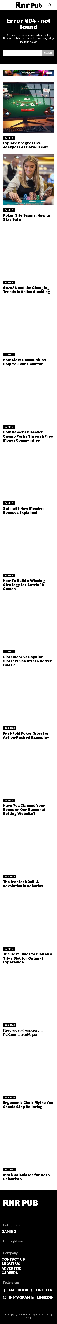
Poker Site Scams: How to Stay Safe (26, 217)
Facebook (18, 1290)
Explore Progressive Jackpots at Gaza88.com (25, 145)
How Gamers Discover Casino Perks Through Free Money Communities (28, 436)
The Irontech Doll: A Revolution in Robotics (23, 884)
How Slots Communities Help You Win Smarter (24, 362)
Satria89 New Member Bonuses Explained (24, 510)
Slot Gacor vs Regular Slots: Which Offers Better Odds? (27, 661)
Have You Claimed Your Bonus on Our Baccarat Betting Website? (24, 809)
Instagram (19, 1297)
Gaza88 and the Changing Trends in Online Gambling (26, 289)
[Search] (48, 53)
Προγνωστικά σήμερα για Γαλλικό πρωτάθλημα (22, 1032)
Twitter (43, 1290)
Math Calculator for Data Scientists (26, 1177)
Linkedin (45, 1297)
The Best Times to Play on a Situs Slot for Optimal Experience (27, 958)
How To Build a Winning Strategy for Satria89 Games (24, 584)
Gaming (9, 138)
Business (10, 728)
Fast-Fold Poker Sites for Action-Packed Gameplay (26, 735)
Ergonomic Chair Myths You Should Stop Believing (28, 1104)
